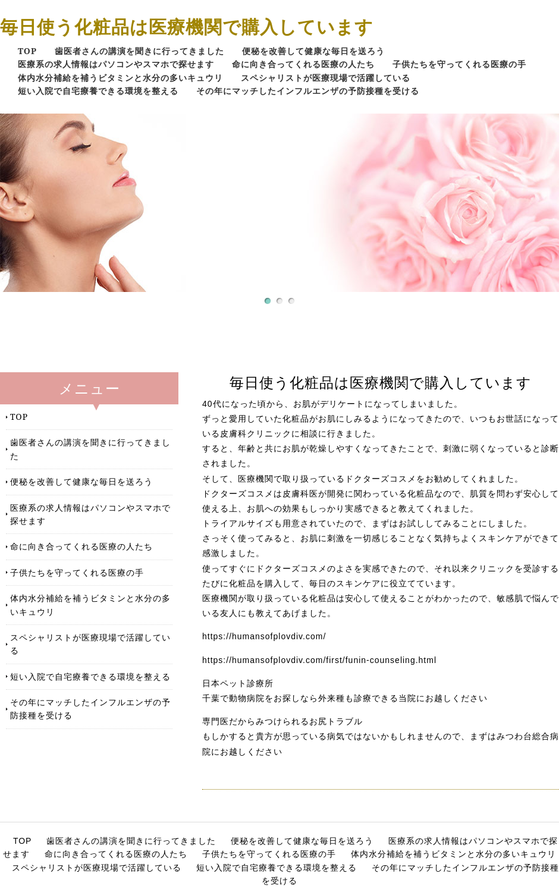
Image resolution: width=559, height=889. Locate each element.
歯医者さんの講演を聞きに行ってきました (139, 50)
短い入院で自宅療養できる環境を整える (98, 90)
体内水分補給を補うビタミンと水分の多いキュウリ (120, 77)
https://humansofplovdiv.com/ (264, 636)
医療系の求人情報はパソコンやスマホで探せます (116, 64)
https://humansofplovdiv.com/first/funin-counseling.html (319, 660)
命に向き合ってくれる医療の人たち (303, 64)
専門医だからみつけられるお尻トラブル (282, 721)
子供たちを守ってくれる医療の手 (459, 64)
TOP (27, 50)
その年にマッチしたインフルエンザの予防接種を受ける (307, 90)
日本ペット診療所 (238, 683)
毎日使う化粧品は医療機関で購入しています (186, 26)
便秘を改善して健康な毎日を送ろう (313, 50)
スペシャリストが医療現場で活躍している (325, 77)
